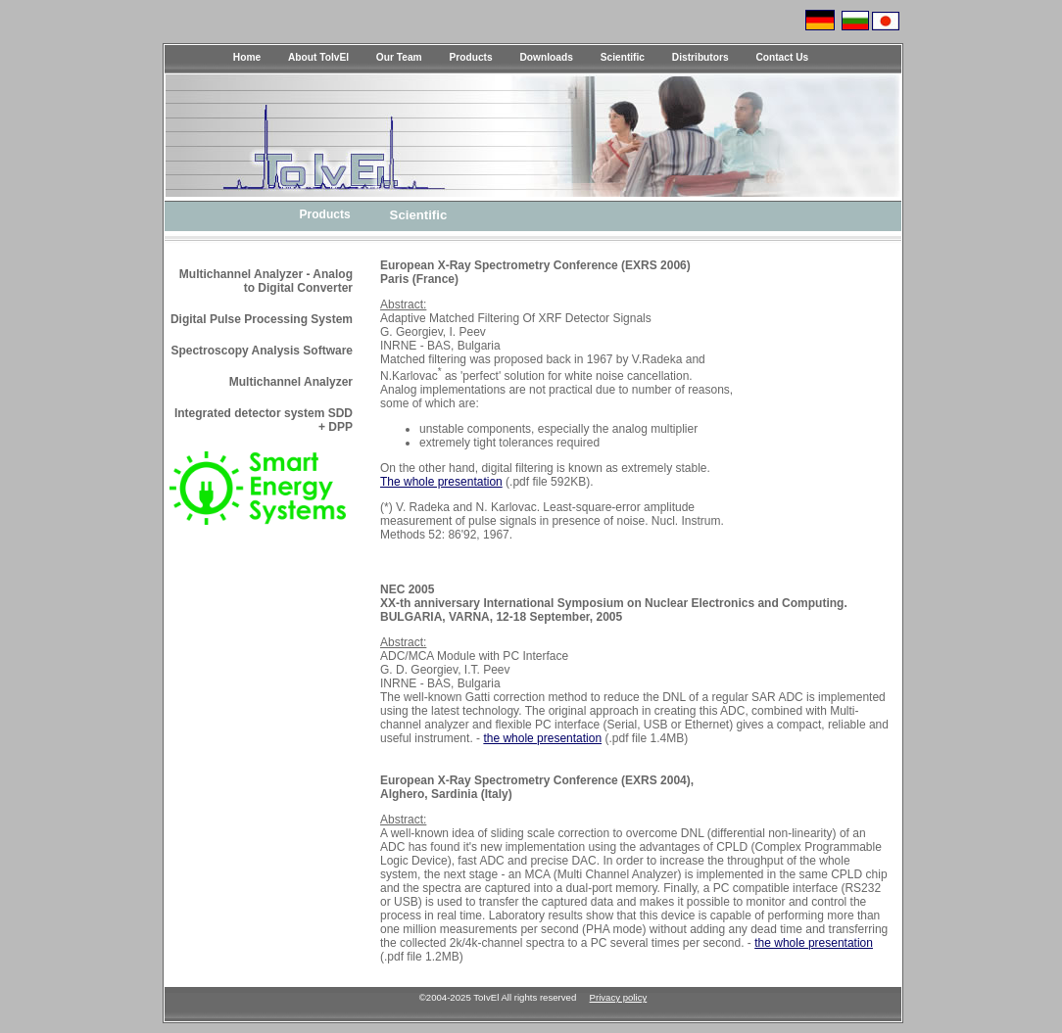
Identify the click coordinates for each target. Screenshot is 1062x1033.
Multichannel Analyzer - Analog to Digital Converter (266, 281)
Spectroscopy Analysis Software (261, 350)
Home (247, 57)
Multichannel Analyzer (291, 382)
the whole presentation (542, 738)
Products (471, 57)
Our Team (399, 57)
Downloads (546, 57)
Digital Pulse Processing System (261, 319)
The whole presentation (441, 482)
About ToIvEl (318, 57)
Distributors (700, 57)
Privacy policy (619, 997)
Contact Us (781, 57)
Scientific (623, 57)
